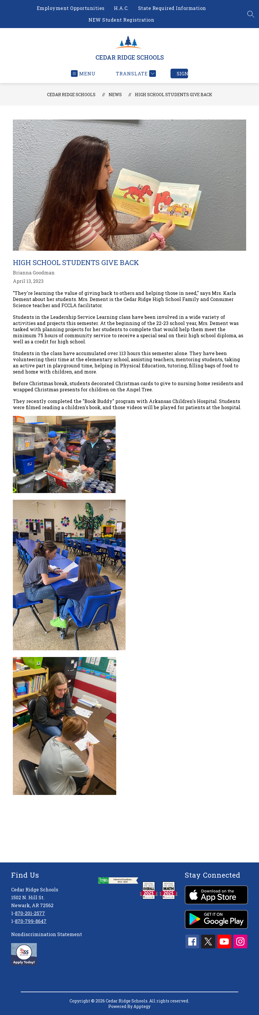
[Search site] (250, 14)
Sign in (182, 73)
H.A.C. (121, 8)
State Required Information (172, 8)
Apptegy (141, 1006)
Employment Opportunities (71, 8)
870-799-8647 (30, 921)
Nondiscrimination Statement (46, 934)
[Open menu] (83, 73)
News (115, 94)
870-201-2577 (30, 913)
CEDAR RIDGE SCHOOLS (71, 94)
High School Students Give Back (173, 94)
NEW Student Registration (121, 20)
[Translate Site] (135, 73)
